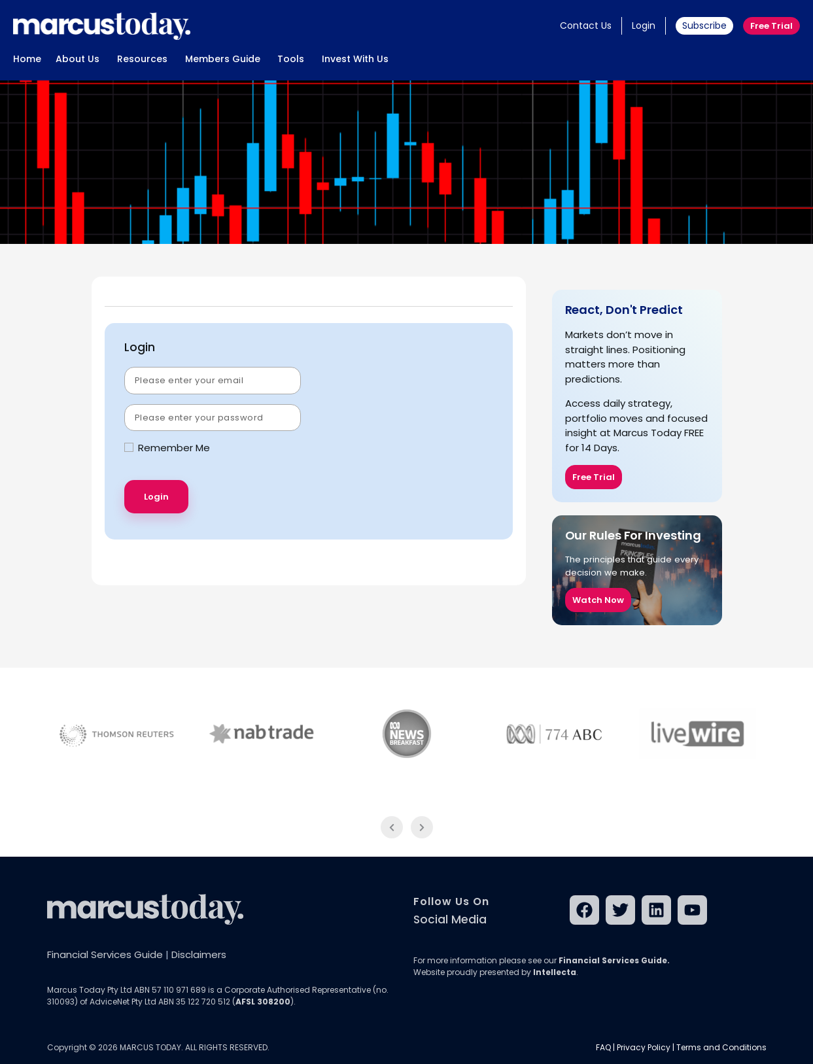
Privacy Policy (643, 1047)
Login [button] (643, 25)
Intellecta (554, 972)
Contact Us (586, 25)
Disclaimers (198, 954)
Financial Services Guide (105, 954)
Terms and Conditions (721, 1047)
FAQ (603, 1047)
